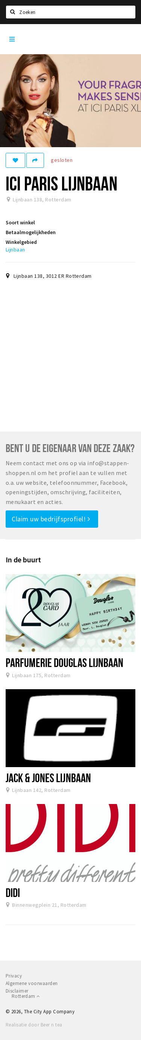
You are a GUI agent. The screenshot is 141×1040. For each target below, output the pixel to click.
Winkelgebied (21, 242)
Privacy (14, 976)
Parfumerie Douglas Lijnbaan (65, 662)
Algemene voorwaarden (32, 983)
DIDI (13, 892)
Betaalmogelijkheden (31, 232)
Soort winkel (20, 222)
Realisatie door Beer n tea (34, 1025)
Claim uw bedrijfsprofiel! (51, 519)
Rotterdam (25, 996)
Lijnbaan (15, 249)
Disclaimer (17, 991)
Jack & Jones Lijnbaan (48, 777)
